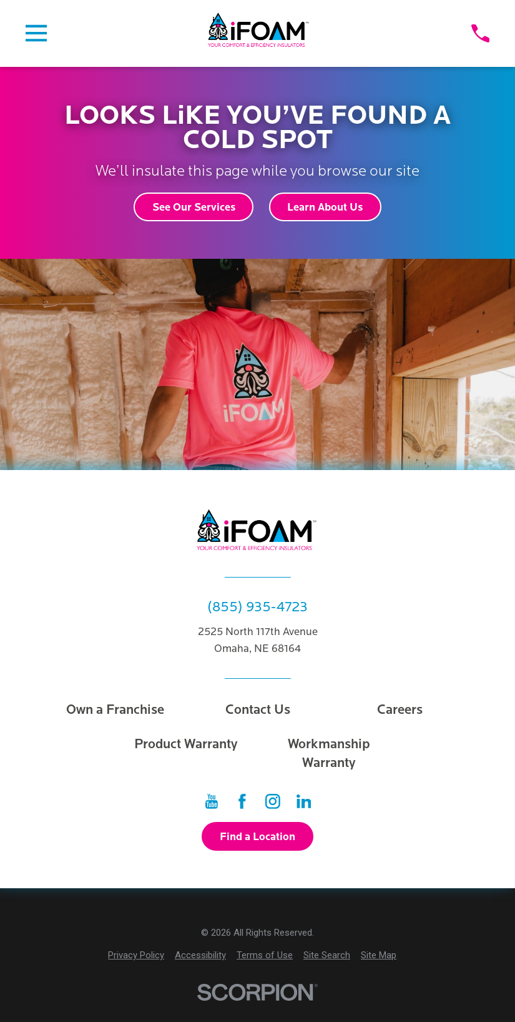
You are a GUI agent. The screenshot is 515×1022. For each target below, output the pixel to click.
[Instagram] (272, 801)
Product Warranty (186, 744)
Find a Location (257, 836)
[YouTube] (211, 801)
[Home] (259, 33)
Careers (400, 710)
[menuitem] (136, 955)
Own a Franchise (115, 710)
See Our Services (193, 207)
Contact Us (257, 710)
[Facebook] (242, 801)
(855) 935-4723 (257, 606)
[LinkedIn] (304, 801)
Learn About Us (325, 207)
